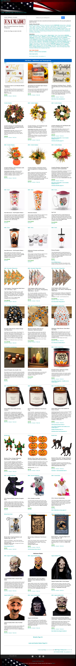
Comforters (48, 36)
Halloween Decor (38, 51)
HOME (2, 12)
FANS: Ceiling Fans (38, 42)
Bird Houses (47, 25)
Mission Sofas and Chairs (47, 27)
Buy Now (6, 222)
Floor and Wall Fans (47, 42)
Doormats (45, 45)
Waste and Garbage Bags (62, 46)
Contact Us (34, 661)
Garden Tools (51, 28)
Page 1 (45, 649)
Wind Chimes (37, 32)
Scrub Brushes (38, 37)
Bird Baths (31, 25)
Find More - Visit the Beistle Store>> (59, 470)
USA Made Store (5, 1)
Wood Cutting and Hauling (45, 30)
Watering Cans (60, 30)
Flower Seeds (35, 29)
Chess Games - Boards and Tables (43, 38)
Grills (56, 28)
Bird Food (42, 25)
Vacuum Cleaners (45, 46)
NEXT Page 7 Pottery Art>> (61, 649)
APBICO (53, 663)
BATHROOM (31, 35)
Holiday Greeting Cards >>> (57, 429)
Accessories (37, 35)
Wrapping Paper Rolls (45, 47)
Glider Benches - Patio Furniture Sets (57, 26)
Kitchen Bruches (44, 37)
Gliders (34, 26)
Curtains (31, 39)
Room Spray (36, 43)
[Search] (63, 17)
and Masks (44, 51)
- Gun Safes (52, 45)
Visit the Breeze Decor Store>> (57, 424)
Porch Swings (38, 27)
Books (70, 36)
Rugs (59, 35)
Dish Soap (31, 42)
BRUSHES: (32, 37)
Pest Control (54, 30)
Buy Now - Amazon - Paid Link (10, 95)
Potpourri (48, 43)
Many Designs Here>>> (9, 546)
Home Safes (59, 45)
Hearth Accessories (60, 43)
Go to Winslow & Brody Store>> (58, 342)
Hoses (63, 29)
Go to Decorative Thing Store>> (58, 301)
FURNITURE (53, 43)
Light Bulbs (53, 44)
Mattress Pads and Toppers (62, 36)
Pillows (39, 36)
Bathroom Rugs (40, 45)
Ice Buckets (67, 43)
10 (71, 649)
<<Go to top (40, 649)
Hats (60, 29)
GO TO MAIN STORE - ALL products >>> (37, 56)
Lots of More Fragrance (56, 381)
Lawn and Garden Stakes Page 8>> (38, 643)
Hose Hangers (37, 30)
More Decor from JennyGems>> (58, 98)
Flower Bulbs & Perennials (44, 29)
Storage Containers (37, 46)
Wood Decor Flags (59, 42)
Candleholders (32, 38)
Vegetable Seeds (62, 28)
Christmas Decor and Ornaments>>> (59, 431)
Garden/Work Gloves (54, 29)
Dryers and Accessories (45, 44)
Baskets (62, 35)
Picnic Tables (32, 27)
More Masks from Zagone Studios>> (59, 631)
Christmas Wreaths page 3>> (57, 140)
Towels (56, 35)
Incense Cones (42, 43)
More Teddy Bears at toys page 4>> (58, 510)
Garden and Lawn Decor (58, 27)
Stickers (30, 46)
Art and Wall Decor (39, 39)
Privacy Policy (41, 661)
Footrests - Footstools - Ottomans (43, 26)
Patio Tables (68, 26)
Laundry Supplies (36, 44)
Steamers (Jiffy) (66, 45)
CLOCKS (67, 38)
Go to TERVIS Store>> (56, 262)
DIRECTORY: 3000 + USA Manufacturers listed (15, 12)
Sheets (30, 36)
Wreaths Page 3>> (38, 637)
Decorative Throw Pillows (58, 39)
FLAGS (51, 25)
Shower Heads (51, 35)
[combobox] (48, 17)
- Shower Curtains (43, 35)
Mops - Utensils (62, 38)
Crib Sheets (35, 36)
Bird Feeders (36, 25)
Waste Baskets (53, 46)
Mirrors (62, 44)
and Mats (32, 45)
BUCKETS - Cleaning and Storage (55, 37)
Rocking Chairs (60, 25)
